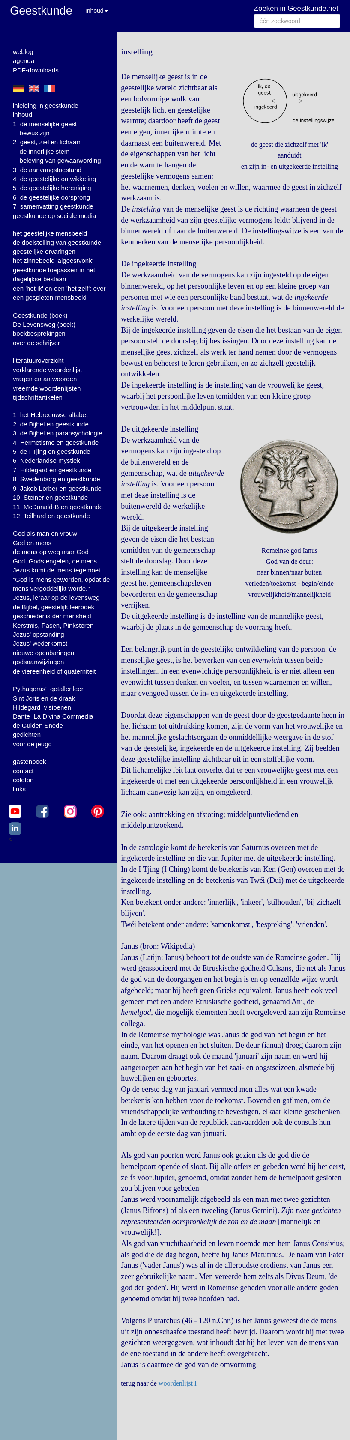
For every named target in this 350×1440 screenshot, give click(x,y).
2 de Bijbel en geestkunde (51, 424)
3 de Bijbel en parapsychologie (57, 433)
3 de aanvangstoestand (47, 169)
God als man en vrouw (45, 533)
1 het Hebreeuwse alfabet (50, 414)
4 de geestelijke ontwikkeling (54, 178)
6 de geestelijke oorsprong (51, 197)
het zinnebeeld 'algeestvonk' (53, 260)
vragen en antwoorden (45, 378)
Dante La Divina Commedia (53, 716)
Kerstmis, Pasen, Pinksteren (53, 625)
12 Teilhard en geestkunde (51, 515)
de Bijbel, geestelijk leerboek (53, 607)
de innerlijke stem (45, 151)
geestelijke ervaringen (44, 251)
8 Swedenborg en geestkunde (56, 479)
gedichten (27, 734)
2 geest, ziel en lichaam (47, 142)
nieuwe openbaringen (43, 652)
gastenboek (29, 761)
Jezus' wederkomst (40, 643)
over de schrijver (36, 342)
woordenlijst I (178, 1383)
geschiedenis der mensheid (52, 616)
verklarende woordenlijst (47, 369)
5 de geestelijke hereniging (52, 187)
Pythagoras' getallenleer (48, 688)
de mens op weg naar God (51, 551)
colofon (23, 780)
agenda (23, 60)
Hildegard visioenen (42, 707)
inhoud (22, 114)
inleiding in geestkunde (45, 105)
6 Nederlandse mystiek (46, 460)
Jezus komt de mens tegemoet (56, 570)
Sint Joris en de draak (44, 698)
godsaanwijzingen (38, 661)
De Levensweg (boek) (44, 324)
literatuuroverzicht (38, 360)
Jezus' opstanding (38, 634)
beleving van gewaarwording (60, 160)
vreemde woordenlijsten (47, 388)
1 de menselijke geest (45, 124)
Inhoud (96, 10)
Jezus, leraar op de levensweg (56, 597)
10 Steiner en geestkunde (50, 497)
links (19, 789)
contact (23, 771)
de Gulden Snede (38, 725)
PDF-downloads (36, 70)
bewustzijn (35, 133)
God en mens (32, 542)
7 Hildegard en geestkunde (52, 470)
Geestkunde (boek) (40, 315)
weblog (23, 51)
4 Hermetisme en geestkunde (56, 442)
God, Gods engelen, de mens (55, 561)
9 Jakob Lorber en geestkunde (57, 488)
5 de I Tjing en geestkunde (51, 451)
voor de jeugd (32, 744)
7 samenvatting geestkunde (53, 206)
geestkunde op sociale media (54, 215)
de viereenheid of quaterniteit (54, 671)
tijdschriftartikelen (38, 397)
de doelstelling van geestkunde (57, 242)
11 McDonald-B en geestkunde (58, 506)
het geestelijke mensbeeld (50, 233)
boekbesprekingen (39, 333)
